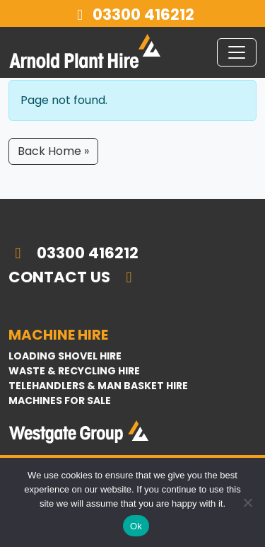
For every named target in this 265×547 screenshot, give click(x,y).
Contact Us (73, 277)
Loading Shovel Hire (65, 356)
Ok (136, 526)
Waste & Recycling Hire (74, 371)
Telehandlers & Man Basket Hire (98, 386)
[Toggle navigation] (237, 52)
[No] (247, 502)
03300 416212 (133, 14)
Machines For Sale (59, 400)
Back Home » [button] (53, 151)
